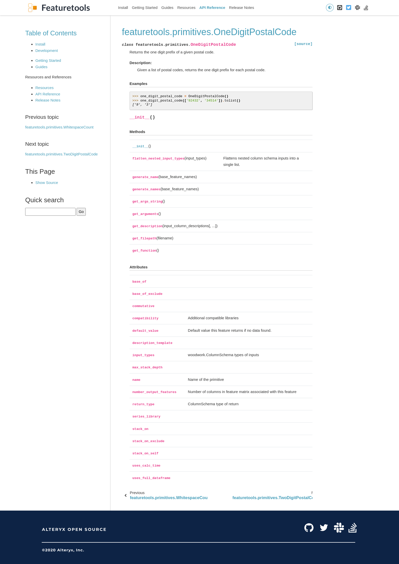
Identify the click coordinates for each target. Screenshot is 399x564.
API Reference (212, 7)
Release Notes (241, 7)
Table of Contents (51, 33)
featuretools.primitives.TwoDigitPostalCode (61, 154)
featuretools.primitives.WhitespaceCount (59, 127)
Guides (167, 7)
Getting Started (145, 7)
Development (46, 50)
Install (123, 7)
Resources (186, 7)
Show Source (46, 182)
